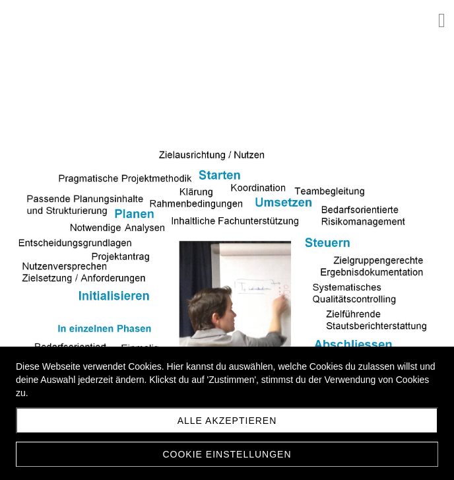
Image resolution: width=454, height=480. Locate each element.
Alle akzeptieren (227, 420)
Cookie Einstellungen (226, 454)
